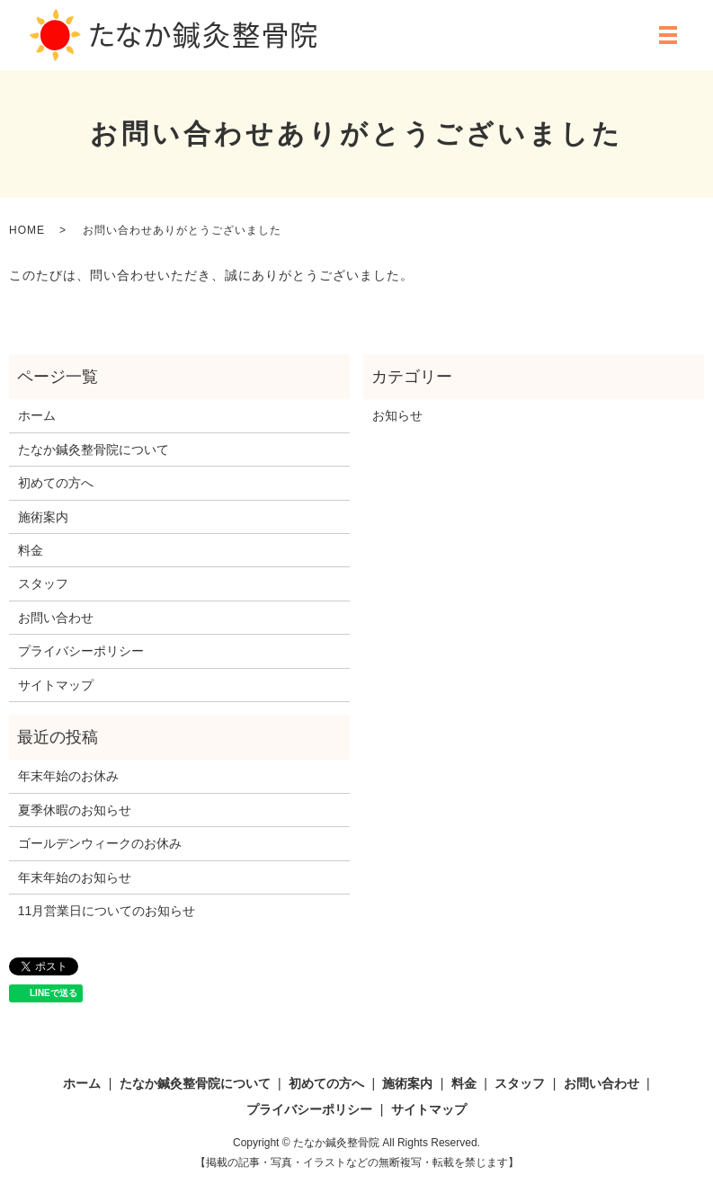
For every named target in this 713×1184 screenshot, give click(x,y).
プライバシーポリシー (81, 651)
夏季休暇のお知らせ (74, 810)
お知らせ (397, 415)
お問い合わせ (56, 617)
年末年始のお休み (68, 776)
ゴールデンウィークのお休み (100, 843)
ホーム (37, 415)
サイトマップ (56, 685)
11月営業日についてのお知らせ (107, 911)
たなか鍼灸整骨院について (93, 449)
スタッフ (43, 583)
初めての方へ (56, 483)
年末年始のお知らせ (74, 877)
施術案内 (43, 517)
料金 (30, 550)
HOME (27, 230)
